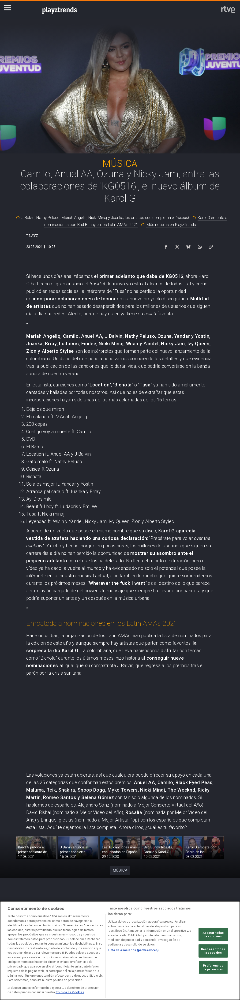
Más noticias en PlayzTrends (171, 224)
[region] (120, 950)
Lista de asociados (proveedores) (133, 950)
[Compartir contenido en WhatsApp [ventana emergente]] (199, 245)
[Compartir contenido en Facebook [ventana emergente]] (166, 245)
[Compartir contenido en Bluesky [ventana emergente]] (188, 245)
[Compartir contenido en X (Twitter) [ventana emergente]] (177, 245)
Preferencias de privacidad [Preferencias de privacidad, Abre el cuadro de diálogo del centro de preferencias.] (213, 967)
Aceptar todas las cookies (213, 934)
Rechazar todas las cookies (213, 951)
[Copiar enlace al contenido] (211, 245)
